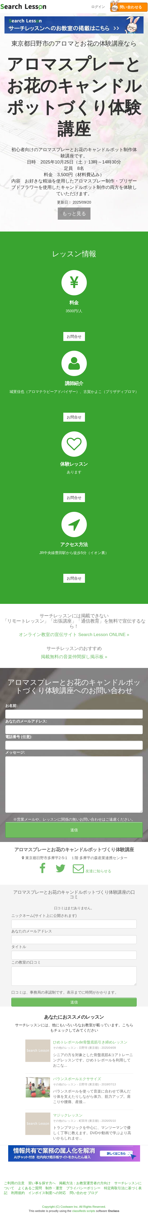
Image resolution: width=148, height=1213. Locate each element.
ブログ (93, 1193)
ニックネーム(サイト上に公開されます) (44, 919)
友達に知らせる (91, 874)
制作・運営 (54, 1188)
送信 (74, 833)
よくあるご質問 (30, 1188)
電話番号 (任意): (18, 740)
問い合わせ (78, 1193)
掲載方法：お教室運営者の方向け (85, 1183)
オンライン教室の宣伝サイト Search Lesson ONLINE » (74, 637)
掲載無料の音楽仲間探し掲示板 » (74, 659)
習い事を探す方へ (42, 1183)
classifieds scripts (83, 1210)
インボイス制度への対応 (47, 1193)
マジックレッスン (68, 1118)
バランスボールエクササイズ (77, 1082)
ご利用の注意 (14, 1183)
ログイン (98, 6)
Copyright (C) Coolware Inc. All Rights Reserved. (74, 1206)
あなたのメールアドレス (31, 934)
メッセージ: (15, 755)
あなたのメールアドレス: (26, 724)
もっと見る (74, 213)
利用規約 (18, 1193)
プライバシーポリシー (83, 1188)
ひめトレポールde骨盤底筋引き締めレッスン (90, 1045)
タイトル (18, 950)
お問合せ (74, 336)
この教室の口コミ (26, 965)
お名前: (11, 709)
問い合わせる (126, 7)
